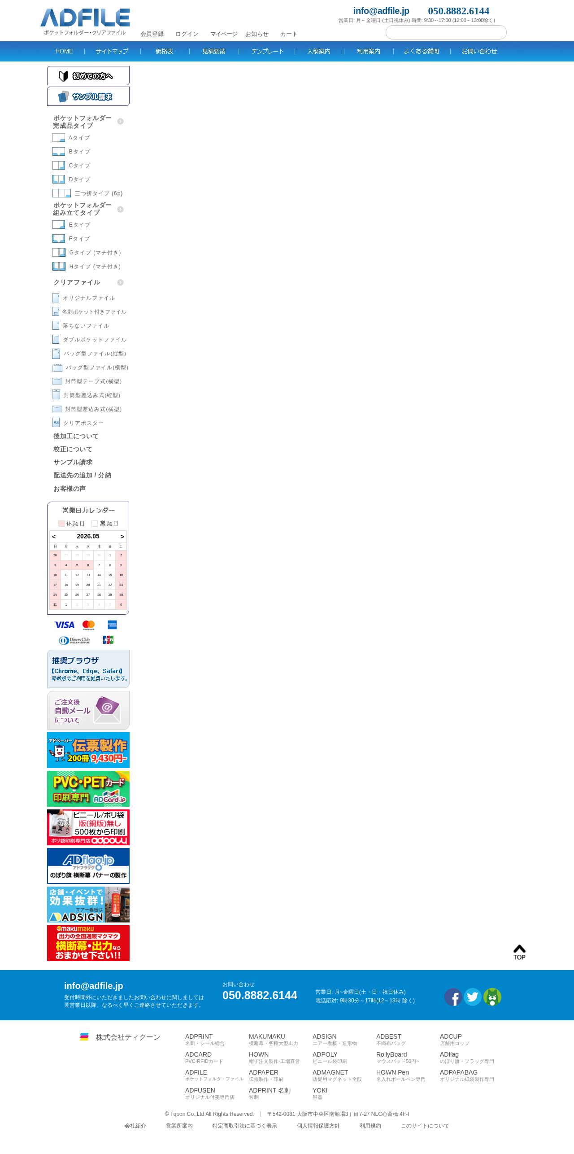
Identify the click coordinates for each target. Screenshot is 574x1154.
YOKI (344, 1093)
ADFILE (217, 1075)
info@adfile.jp (381, 11)
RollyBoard (408, 1057)
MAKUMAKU (281, 1039)
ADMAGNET (344, 1075)
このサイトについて (425, 1126)
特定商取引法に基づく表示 (245, 1126)
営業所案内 (179, 1126)
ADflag (472, 1057)
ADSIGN (344, 1039)
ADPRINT (217, 1039)
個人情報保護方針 (318, 1126)
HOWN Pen (408, 1075)
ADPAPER (281, 1075)
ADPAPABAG (472, 1075)
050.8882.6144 (459, 11)
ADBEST (408, 1039)
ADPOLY (344, 1057)
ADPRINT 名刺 (281, 1093)
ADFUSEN (217, 1093)
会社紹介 (135, 1126)
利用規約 (370, 1126)
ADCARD (217, 1057)
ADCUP (472, 1039)
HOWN (281, 1057)
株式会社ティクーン (128, 1037)
